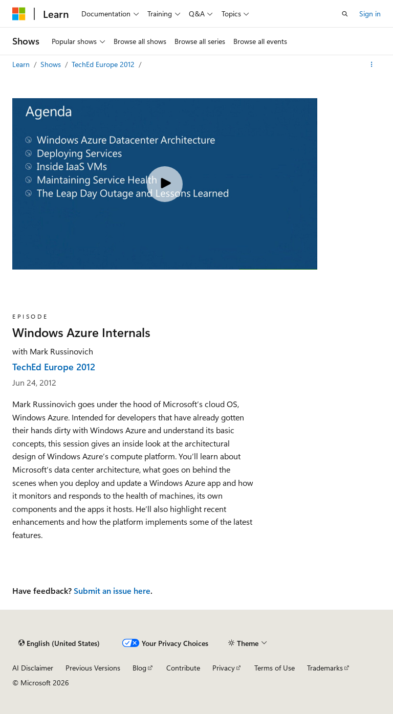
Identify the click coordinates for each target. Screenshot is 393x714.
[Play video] (165, 184)
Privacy (223, 668)
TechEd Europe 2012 (104, 64)
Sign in (370, 13)
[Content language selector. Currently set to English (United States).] (59, 643)
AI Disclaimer (32, 668)
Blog (139, 668)
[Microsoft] (19, 13)
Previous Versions (93, 668)
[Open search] (345, 14)
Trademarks (325, 668)
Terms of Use (274, 668)
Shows (51, 64)
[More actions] (372, 64)
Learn (22, 64)
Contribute (183, 668)
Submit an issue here (112, 590)
